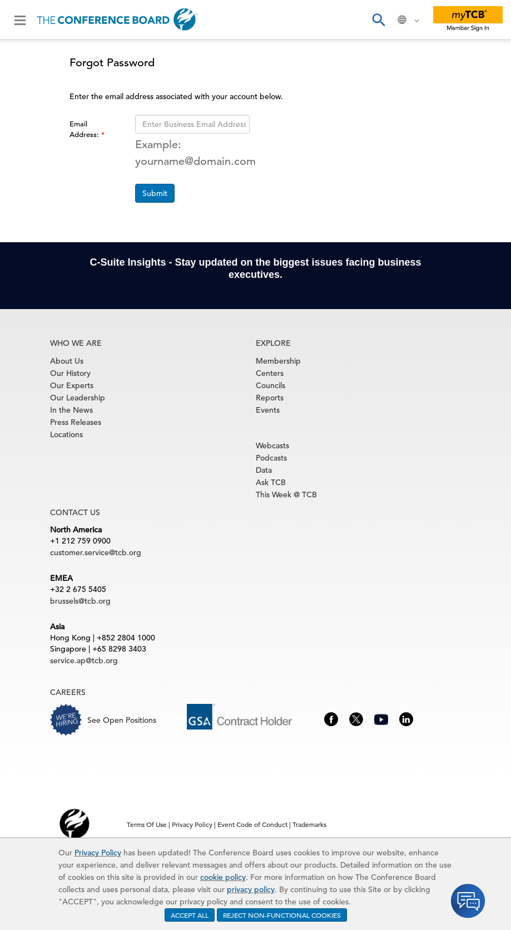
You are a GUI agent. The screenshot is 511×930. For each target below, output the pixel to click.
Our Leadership (77, 398)
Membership (278, 361)
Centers (270, 373)
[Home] (117, 19)
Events (268, 410)
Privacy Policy (98, 853)
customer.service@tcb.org (95, 552)
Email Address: (85, 129)
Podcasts (271, 458)
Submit (154, 193)
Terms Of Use (147, 824)
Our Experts (71, 385)
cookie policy (223, 877)
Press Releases (75, 422)
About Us (66, 361)
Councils (270, 385)
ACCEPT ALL (190, 915)
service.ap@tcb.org (84, 660)
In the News (71, 410)
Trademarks (309, 824)
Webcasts (272, 445)
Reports (270, 398)
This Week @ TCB (286, 495)
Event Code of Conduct (252, 824)
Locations (66, 434)
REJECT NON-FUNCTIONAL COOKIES (282, 915)
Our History (70, 373)
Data (264, 470)
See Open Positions (121, 720)
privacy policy (251, 889)
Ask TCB (271, 482)
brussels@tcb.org (80, 601)
